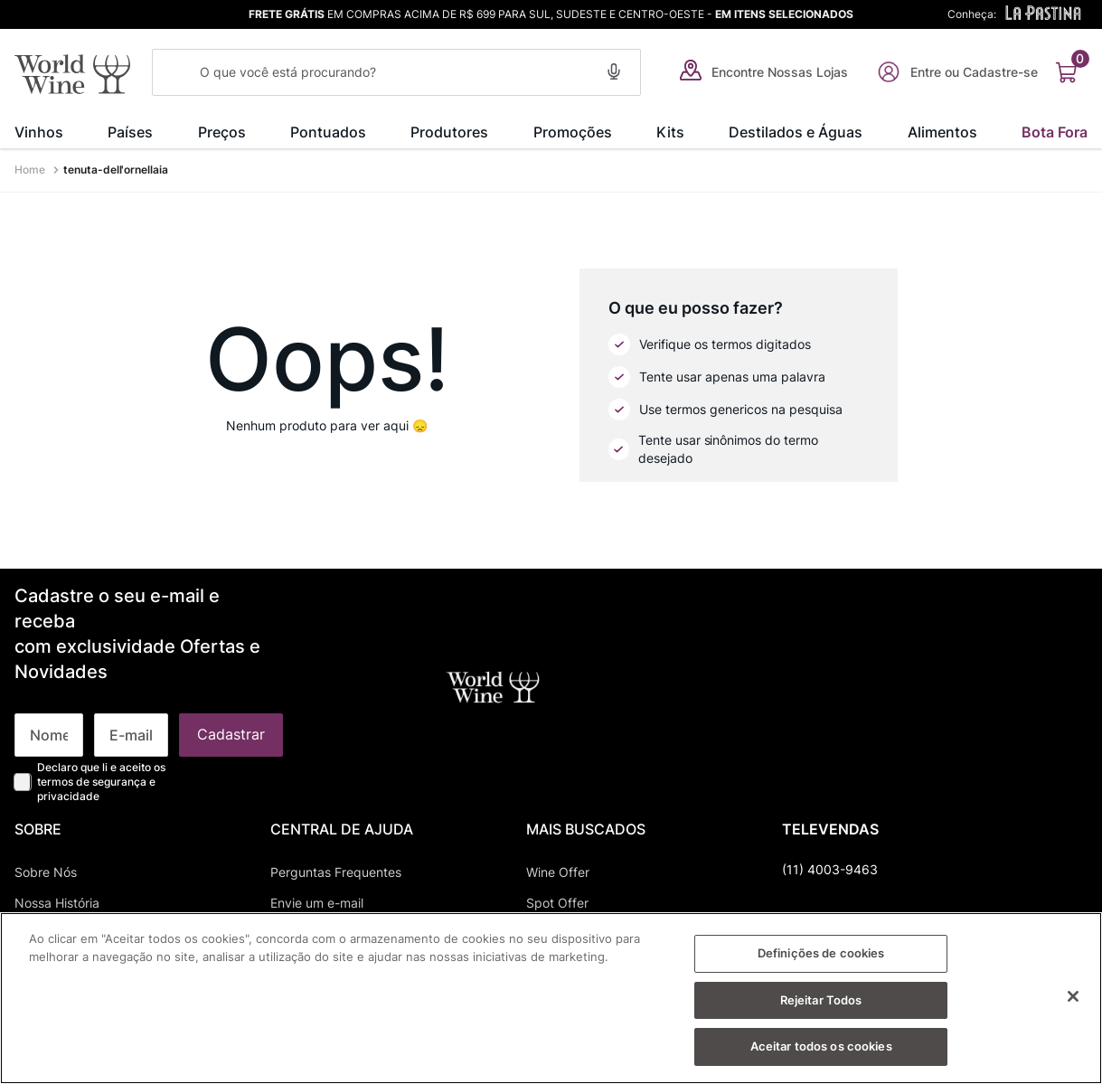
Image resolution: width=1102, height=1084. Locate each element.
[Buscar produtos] (176, 72)
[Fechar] (1073, 999)
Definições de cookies (821, 955)
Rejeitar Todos (821, 1002)
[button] (614, 69)
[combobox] (396, 72)
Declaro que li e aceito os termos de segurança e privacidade (101, 609)
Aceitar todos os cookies (821, 1049)
